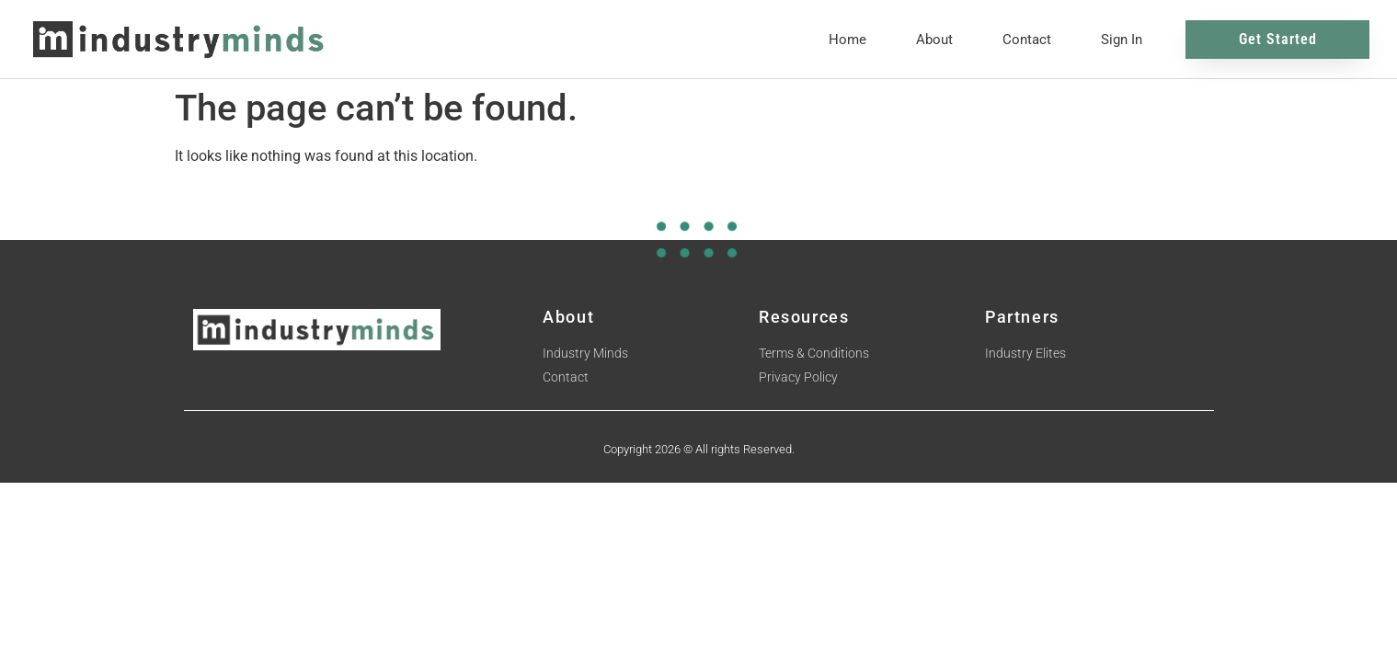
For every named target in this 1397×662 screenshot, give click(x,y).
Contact (1026, 39)
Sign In (1121, 39)
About (934, 39)
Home (847, 39)
